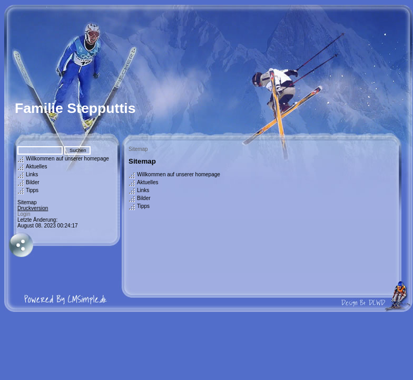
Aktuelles (36, 166)
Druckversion (32, 208)
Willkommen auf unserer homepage (67, 159)
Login (23, 214)
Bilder (33, 182)
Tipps (32, 190)
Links (32, 174)
